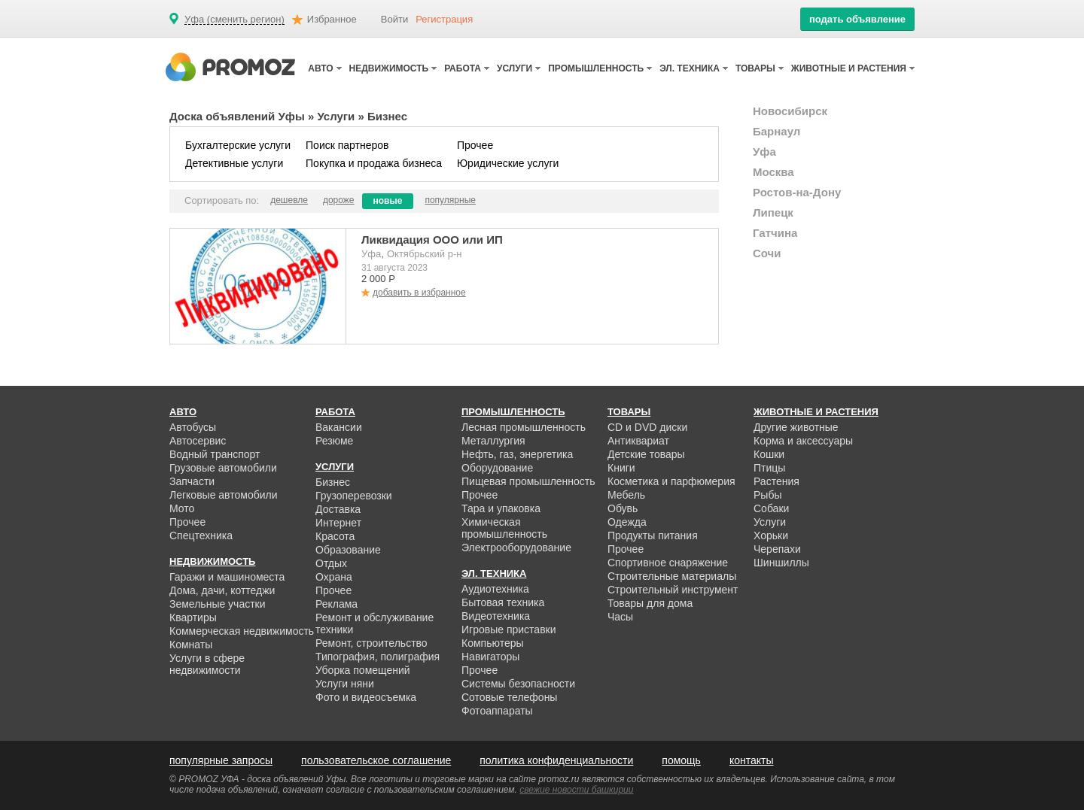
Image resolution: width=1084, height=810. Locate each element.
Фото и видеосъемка (365, 697)
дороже (339, 200)
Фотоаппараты (497, 711)
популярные (450, 200)
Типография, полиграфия (377, 657)
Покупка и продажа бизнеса (374, 163)
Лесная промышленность (523, 427)
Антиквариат (638, 441)
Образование (348, 550)
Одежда (627, 522)
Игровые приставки (508, 629)
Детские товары (646, 454)
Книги (621, 468)
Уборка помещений (362, 670)
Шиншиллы (781, 563)
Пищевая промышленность (528, 481)
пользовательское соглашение (376, 760)
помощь (681, 760)
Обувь (622, 508)
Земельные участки (217, 604)
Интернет (338, 523)
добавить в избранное (419, 292)
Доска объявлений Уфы (237, 116)
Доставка (338, 509)
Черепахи (777, 549)
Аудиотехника (495, 589)
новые (388, 201)
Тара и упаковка (500, 508)
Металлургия (493, 441)
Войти (394, 19)
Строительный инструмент (672, 590)
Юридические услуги (508, 163)
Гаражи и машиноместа (227, 577)
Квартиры (193, 617)
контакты (751, 760)
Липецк (773, 212)
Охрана (333, 577)
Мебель (626, 495)
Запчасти (192, 481)
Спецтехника (201, 535)
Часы (620, 617)
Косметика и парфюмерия (671, 481)
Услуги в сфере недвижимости (207, 664)
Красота (335, 536)
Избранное (332, 19)
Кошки (769, 454)
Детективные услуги (234, 163)
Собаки (771, 508)
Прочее (475, 145)
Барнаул (776, 131)
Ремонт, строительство (371, 643)
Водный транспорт (214, 454)
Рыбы (767, 495)
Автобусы (192, 427)
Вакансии (338, 427)
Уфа (371, 253)
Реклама (336, 604)
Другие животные (796, 427)
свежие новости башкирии (576, 789)
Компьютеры (492, 643)
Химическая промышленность (504, 528)
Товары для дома (650, 603)
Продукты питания (652, 535)
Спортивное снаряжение (667, 563)
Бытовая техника (502, 602)
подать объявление (857, 19)
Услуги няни (344, 684)
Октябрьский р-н (424, 253)
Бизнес (332, 482)
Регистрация (444, 19)
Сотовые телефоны (509, 697)
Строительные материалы (671, 576)
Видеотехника (495, 616)
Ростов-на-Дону (797, 192)
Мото (181, 508)
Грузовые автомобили (223, 468)
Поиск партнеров (347, 145)
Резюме (334, 441)
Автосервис (197, 441)
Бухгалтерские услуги (238, 145)
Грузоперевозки (353, 496)
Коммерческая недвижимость (241, 631)
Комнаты (190, 645)
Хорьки (771, 535)
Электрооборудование (516, 548)
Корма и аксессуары (803, 441)
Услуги (336, 116)
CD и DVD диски (647, 427)
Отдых (331, 563)
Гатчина (775, 232)
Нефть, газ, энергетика (517, 454)
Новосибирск (790, 111)
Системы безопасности (518, 684)
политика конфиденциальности (556, 760)
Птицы (769, 468)
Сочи (767, 253)
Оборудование (497, 468)
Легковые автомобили (223, 495)
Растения (776, 481)
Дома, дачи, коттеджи (222, 590)
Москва (773, 171)
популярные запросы (221, 760)
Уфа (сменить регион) (234, 19)
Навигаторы (490, 657)
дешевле (289, 200)
